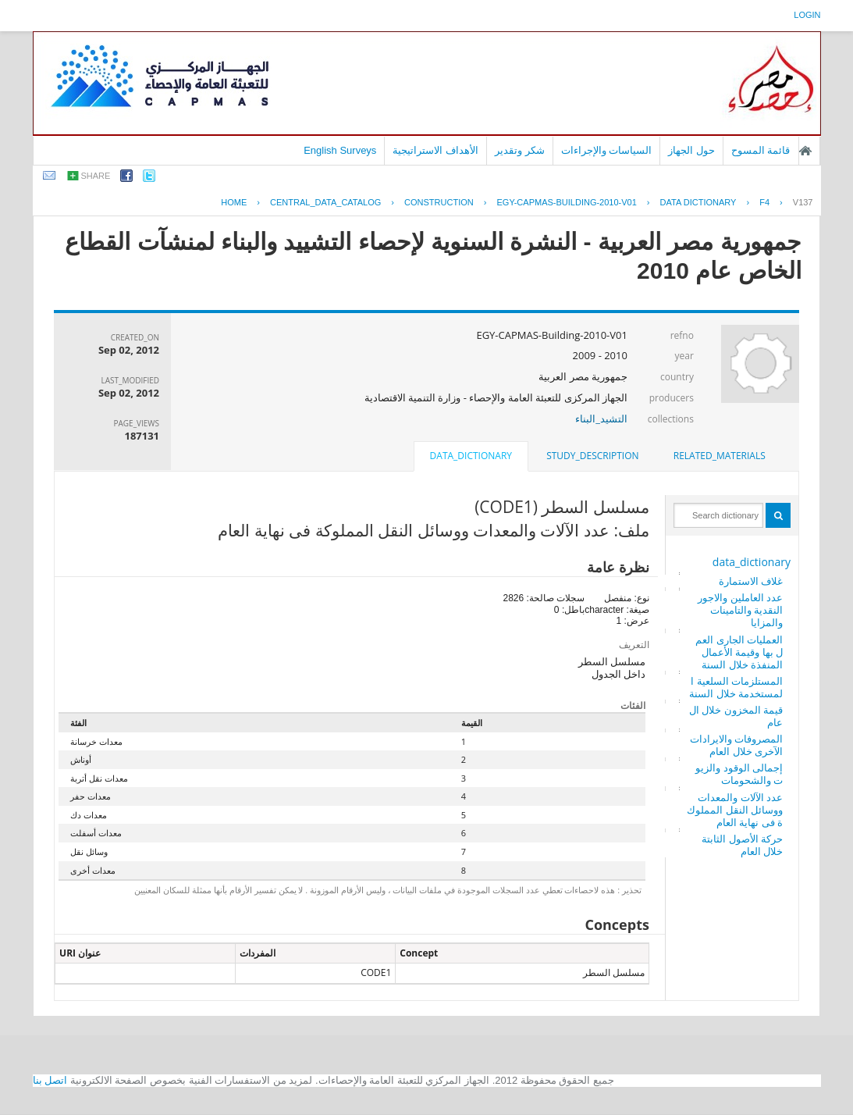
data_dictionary (752, 561)
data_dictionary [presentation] (471, 455)
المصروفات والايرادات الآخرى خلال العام (736, 744)
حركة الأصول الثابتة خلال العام (742, 844)
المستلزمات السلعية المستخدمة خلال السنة (736, 687)
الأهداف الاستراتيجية (435, 150)
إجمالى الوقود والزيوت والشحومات (739, 773)
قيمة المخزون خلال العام (736, 716)
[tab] (719, 456)
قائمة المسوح (761, 150)
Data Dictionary (698, 202)
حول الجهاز (691, 150)
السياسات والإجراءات (606, 150)
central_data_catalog (325, 202)
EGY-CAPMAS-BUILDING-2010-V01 (566, 202)
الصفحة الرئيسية (805, 150)
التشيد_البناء (601, 418)
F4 (764, 202)
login (807, 15)
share (96, 175)
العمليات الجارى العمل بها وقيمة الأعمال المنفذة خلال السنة (739, 652)
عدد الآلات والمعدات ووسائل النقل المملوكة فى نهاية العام (735, 809)
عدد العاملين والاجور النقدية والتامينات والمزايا (740, 610)
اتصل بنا (50, 1080)
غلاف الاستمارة (751, 581)
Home (234, 202)
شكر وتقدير (520, 150)
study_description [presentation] (592, 455)
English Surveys (340, 150)
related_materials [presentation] (720, 455)
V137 (803, 202)
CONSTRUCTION (439, 202)
